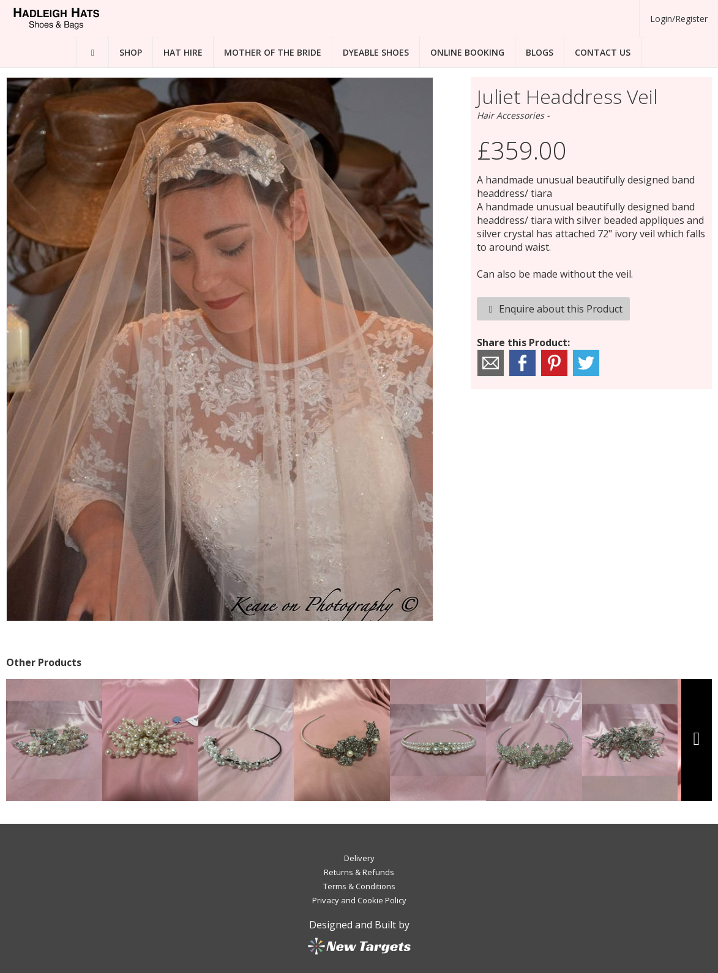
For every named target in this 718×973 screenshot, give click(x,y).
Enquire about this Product (553, 309)
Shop (130, 52)
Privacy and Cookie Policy (359, 900)
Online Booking (467, 52)
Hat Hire (183, 52)
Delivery (359, 858)
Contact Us (602, 52)
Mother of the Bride (272, 52)
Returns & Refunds (359, 872)
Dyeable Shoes (376, 52)
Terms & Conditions (359, 886)
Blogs (539, 52)
